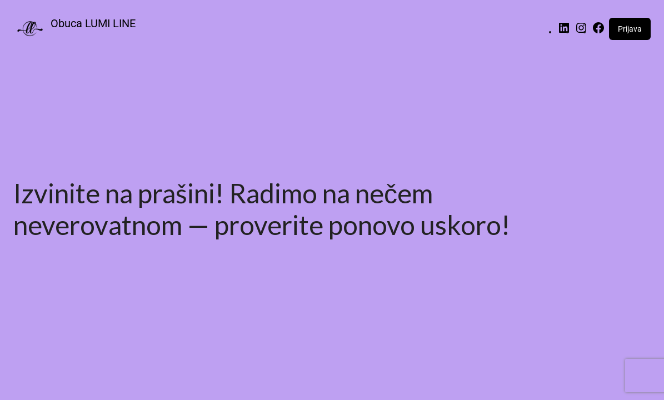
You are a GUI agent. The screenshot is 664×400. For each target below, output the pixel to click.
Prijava (630, 28)
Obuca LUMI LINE (93, 23)
